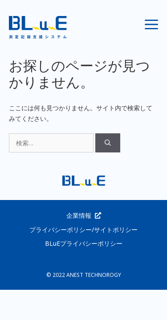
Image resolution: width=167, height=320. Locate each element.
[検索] (107, 142)
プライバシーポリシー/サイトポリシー (83, 229)
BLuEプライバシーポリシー (83, 243)
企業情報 (78, 215)
